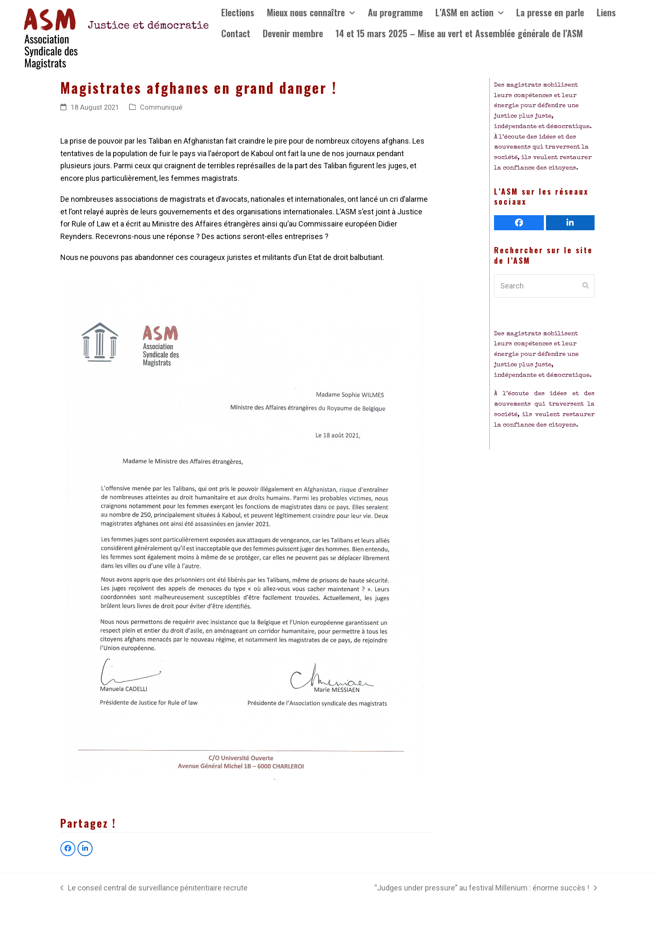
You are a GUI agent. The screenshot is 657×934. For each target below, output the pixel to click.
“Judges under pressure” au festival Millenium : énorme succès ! (485, 888)
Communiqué (161, 107)
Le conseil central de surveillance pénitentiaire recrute (154, 888)
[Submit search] (585, 286)
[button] (67, 848)
